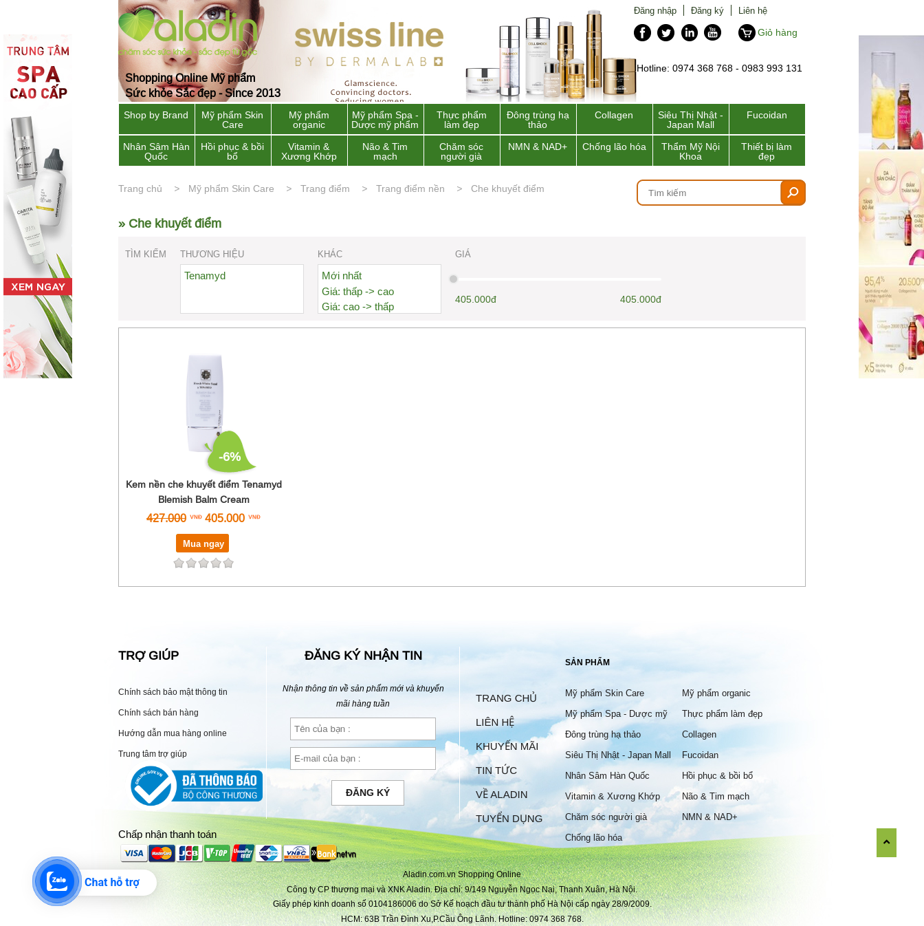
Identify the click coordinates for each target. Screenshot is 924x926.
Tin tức (496, 770)
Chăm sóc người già (461, 151)
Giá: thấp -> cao (358, 291)
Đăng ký (707, 10)
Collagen (614, 114)
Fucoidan (767, 114)
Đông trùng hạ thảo (538, 119)
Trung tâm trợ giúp (152, 754)
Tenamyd (205, 275)
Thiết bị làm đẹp (766, 151)
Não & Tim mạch (385, 151)
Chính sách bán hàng (158, 712)
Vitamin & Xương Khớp (309, 151)
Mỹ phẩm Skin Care (232, 119)
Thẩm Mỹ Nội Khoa (690, 151)
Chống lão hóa (614, 146)
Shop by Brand (156, 114)
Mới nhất (342, 275)
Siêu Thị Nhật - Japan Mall (690, 119)
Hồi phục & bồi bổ (232, 151)
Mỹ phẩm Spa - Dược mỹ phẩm (385, 119)
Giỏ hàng (778, 32)
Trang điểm (325, 188)
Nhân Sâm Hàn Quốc (156, 151)
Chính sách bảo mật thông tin (173, 692)
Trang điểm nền (410, 188)
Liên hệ (752, 10)
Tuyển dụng (509, 818)
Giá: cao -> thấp (358, 306)
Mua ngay (203, 543)
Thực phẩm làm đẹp (462, 119)
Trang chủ (140, 188)
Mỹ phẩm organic (309, 119)
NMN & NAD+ (537, 146)
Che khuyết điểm (507, 188)
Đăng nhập (655, 10)
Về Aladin (502, 794)
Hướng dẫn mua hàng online (172, 733)
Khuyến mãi (507, 746)
